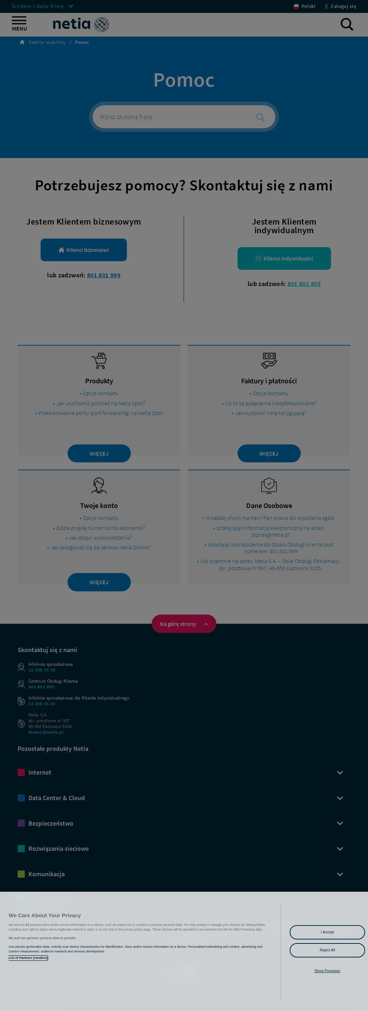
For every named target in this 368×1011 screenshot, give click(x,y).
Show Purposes (327, 971)
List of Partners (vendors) (28, 958)
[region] (184, 951)
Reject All (327, 950)
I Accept (327, 932)
